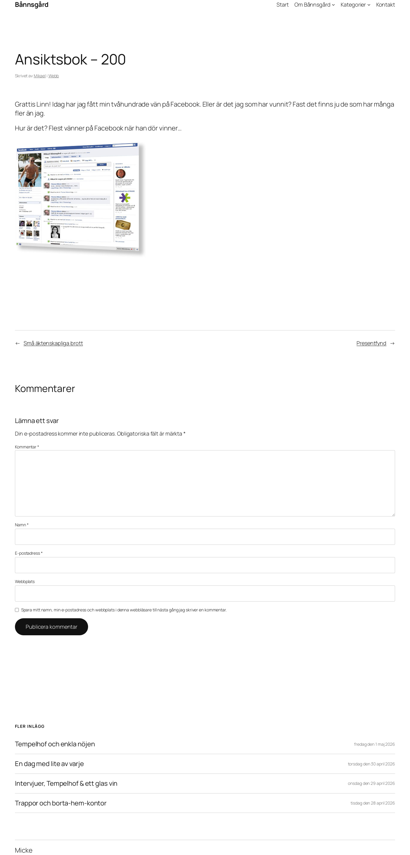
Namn (21, 525)
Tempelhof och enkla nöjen (55, 744)
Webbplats (25, 581)
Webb (53, 76)
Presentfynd (371, 343)
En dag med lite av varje (49, 764)
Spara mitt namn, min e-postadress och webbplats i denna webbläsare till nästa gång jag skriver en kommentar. (124, 610)
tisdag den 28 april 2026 (373, 803)
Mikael (40, 76)
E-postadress (29, 553)
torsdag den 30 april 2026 (371, 764)
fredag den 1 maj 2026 (374, 744)
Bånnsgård (32, 4)
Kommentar (27, 447)
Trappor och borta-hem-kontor (61, 803)
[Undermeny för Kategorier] (369, 4)
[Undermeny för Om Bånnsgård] (333, 4)
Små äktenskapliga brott (53, 343)
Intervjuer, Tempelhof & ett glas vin (66, 783)
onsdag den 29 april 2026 (371, 783)
